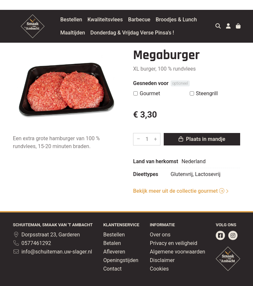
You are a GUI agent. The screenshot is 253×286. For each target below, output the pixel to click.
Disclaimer (162, 260)
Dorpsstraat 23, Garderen (46, 234)
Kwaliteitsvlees (105, 19)
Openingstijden (120, 260)
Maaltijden (72, 33)
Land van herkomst (155, 161)
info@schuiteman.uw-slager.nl (52, 252)
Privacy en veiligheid (173, 243)
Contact (112, 269)
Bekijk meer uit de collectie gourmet (178, 191)
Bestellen (71, 19)
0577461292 (32, 243)
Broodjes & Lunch (176, 19)
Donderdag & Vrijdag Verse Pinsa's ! (132, 33)
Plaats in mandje (202, 139)
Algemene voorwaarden (177, 252)
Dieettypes (145, 174)
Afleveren (114, 252)
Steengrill (207, 93)
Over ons (160, 234)
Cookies (159, 269)
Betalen (112, 243)
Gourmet (150, 93)
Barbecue (139, 19)
